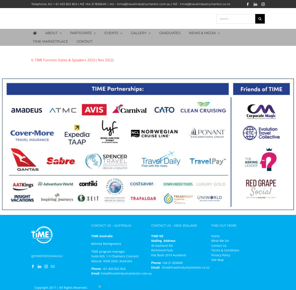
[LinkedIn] (39, 266)
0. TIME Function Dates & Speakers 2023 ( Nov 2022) (72, 60)
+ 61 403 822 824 (65, 4)
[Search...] (235, 19)
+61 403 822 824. (114, 269)
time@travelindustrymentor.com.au (126, 273)
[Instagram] (46, 266)
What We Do (220, 241)
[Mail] (52, 266)
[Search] (260, 19)
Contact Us (219, 246)
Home (215, 236)
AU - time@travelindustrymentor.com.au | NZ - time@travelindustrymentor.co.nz (170, 4)
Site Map (217, 260)
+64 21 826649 (95, 4)
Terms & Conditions (225, 250)
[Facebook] (33, 266)
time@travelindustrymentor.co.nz (186, 267)
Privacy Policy (220, 255)
